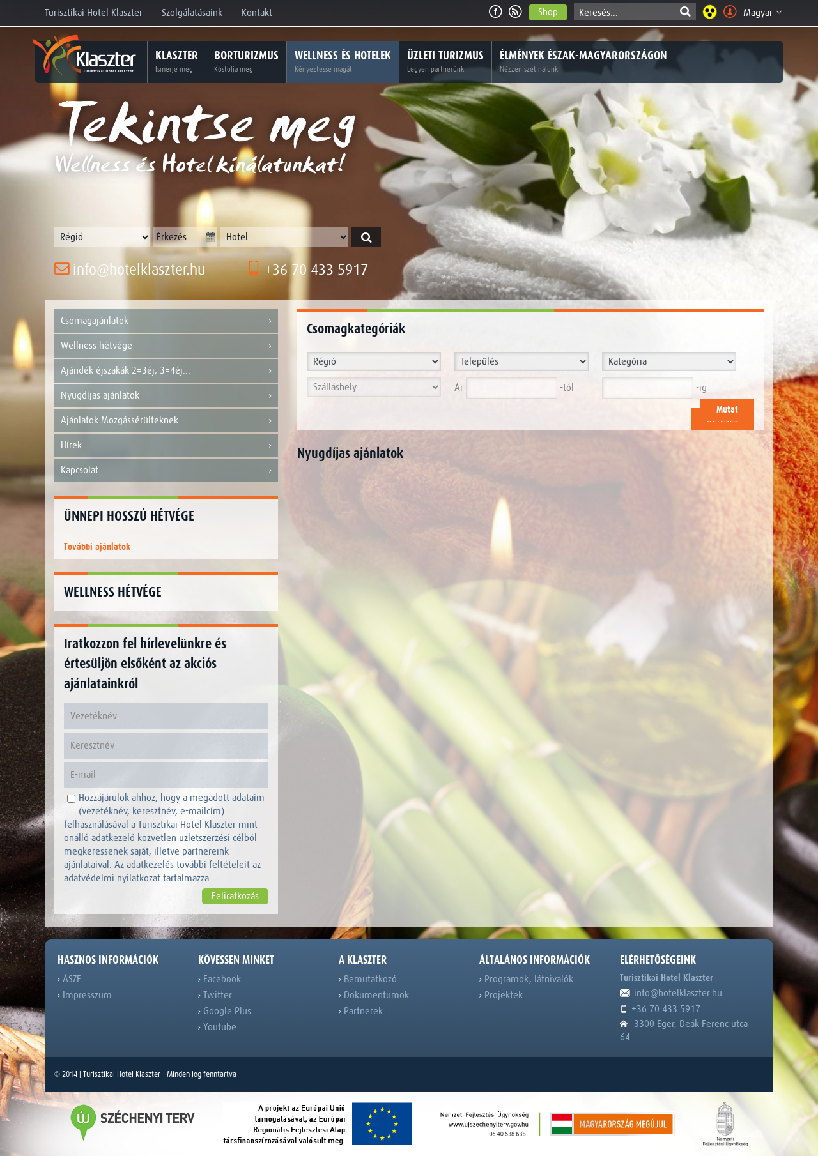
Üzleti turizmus (445, 62)
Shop (548, 12)
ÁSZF (69, 979)
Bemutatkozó (368, 979)
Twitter (215, 995)
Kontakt (257, 13)
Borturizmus (246, 62)
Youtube (217, 1027)
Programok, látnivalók (526, 979)
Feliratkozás (235, 896)
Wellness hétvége (166, 346)
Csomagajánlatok (166, 321)
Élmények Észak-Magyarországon (583, 62)
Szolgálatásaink (192, 13)
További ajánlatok (97, 547)
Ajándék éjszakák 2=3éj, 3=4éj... (166, 371)
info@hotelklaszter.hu (129, 269)
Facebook (219, 979)
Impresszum (85, 995)
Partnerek (361, 1011)
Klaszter (176, 62)
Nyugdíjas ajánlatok (166, 395)
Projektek (501, 995)
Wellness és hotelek (343, 62)
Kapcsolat (166, 470)
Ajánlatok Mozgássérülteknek (166, 420)
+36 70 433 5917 (307, 269)
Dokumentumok (374, 995)
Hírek (166, 445)
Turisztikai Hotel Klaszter (94, 13)
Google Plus (224, 1011)
